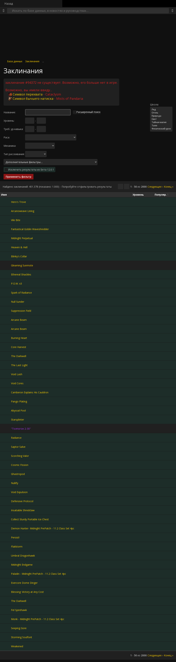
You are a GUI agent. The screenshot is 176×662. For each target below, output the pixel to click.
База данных (14, 61)
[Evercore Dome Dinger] (6, 582)
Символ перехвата (26, 94)
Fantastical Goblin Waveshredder (30, 229)
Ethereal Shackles (21, 274)
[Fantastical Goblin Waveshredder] (6, 229)
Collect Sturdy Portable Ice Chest (30, 519)
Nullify (14, 483)
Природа (161, 116)
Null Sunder (17, 301)
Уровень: (9, 120)
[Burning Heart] (6, 337)
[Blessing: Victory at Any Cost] (6, 591)
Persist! (15, 537)
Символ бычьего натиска (31, 98)
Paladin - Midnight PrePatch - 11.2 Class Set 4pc (38, 573)
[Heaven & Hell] (6, 247)
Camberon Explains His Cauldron (29, 392)
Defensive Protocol (22, 501)
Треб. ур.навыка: (13, 129)
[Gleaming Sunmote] (6, 265)
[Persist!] (6, 537)
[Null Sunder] (6, 301)
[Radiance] (6, 437)
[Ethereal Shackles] (6, 274)
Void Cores (17, 383)
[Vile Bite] (6, 220)
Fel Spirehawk (19, 610)
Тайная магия (161, 122)
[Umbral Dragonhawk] (6, 555)
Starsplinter (17, 419)
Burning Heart (19, 338)
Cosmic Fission (19, 465)
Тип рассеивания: (14, 154)
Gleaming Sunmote (22, 265)
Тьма (161, 125)
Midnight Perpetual (22, 238)
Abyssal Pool (18, 410)
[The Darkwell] (6, 356)
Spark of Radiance (21, 292)
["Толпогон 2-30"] (6, 428)
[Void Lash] (6, 374)
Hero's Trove (18, 202)
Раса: (7, 137)
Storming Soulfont (21, 637)
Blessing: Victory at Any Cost (27, 592)
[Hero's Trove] (6, 201)
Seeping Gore (19, 628)
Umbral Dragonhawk (23, 555)
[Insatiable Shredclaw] (6, 510)
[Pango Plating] (6, 401)
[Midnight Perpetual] (6, 238)
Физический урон (161, 128)
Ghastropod (18, 474)
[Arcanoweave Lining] (6, 211)
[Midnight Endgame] (6, 564)
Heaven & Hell (19, 247)
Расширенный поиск (88, 112)
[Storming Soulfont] (6, 637)
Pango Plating (19, 401)
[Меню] (3, 10)
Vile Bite (15, 220)
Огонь (161, 112)
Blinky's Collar (19, 256)
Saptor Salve (18, 446)
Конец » (168, 186)
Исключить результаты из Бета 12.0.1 (31, 169)
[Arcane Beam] (6, 319)
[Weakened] (6, 646)
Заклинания (32, 61)
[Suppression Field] (6, 310)
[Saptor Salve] (6, 446)
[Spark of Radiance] (6, 292)
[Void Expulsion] (6, 492)
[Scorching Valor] (6, 455)
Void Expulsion (19, 492)
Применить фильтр (18, 176)
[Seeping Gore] (6, 628)
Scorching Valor (20, 456)
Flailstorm (16, 546)
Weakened (17, 646)
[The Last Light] (6, 365)
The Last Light (19, 365)
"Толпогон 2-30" (21, 428)
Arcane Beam (19, 319)
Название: (10, 112)
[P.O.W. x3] (6, 283)
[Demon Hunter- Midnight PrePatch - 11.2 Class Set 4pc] (6, 528)
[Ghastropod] (6, 473)
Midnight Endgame (22, 564)
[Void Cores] (6, 383)
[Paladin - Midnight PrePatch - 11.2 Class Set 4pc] (6, 573)
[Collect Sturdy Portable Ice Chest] (6, 519)
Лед (161, 109)
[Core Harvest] (6, 347)
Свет (161, 119)
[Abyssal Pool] (6, 410)
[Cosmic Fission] (6, 464)
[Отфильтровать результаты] (126, 186)
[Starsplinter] (6, 419)
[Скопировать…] (120, 186)
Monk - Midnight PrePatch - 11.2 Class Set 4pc (37, 619)
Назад (8, 4)
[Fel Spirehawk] (6, 610)
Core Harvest (18, 347)
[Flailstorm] (6, 546)
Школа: (154, 104)
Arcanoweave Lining (22, 211)
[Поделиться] (172, 10)
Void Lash (16, 374)
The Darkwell (18, 356)
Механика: (10, 145)
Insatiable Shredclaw (23, 510)
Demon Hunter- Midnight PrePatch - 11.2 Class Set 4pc (42, 528)
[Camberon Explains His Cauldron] (6, 392)
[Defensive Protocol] (6, 501)
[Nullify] (6, 483)
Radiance (16, 437)
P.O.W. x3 (16, 283)
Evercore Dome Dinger (24, 582)
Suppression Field (21, 310)
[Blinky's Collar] (6, 256)
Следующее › (155, 186)
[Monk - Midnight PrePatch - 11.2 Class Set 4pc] (6, 619)
